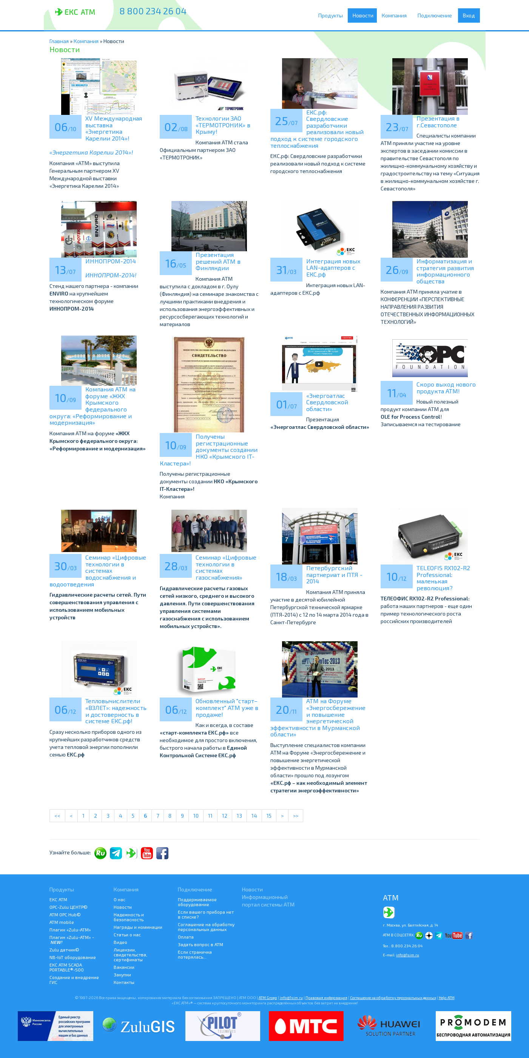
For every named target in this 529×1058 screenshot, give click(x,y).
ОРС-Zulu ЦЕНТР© (68, 907)
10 (196, 815)
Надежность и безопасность (129, 917)
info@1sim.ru (407, 955)
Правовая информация (326, 997)
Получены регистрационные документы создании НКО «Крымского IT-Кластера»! (209, 449)
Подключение (437, 15)
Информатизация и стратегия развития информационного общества (445, 271)
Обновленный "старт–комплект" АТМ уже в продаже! (227, 707)
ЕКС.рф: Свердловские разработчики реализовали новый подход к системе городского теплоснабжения (317, 128)
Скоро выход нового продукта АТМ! (446, 387)
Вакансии (124, 967)
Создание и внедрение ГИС (74, 979)
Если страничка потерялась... (195, 954)
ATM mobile (61, 922)
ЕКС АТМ (58, 899)
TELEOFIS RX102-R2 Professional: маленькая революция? (443, 577)
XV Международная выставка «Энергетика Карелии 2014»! (113, 128)
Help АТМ (447, 997)
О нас (119, 899)
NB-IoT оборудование (72, 957)
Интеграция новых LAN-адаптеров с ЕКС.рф (333, 267)
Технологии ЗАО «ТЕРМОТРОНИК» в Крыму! (223, 124)
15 (269, 815)
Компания (397, 15)
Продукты (332, 15)
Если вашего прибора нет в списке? (206, 914)
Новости (364, 15)
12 (224, 815)
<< (57, 815)
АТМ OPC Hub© (65, 914)
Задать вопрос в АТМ (200, 944)
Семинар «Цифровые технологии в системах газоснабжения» (226, 567)
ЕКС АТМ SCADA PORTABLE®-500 (66, 967)
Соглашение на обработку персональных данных (206, 927)
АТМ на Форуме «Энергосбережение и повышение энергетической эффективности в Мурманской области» (318, 717)
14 (254, 815)
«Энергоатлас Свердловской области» (327, 402)
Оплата (186, 936)
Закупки (122, 974)
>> (295, 815)
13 (239, 815)
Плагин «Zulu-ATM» (70, 929)
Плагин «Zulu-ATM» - (71, 939)
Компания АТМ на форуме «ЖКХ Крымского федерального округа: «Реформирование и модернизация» (92, 405)
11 (210, 815)
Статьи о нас (127, 934)
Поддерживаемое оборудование (197, 902)
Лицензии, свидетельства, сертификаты (130, 954)
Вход (469, 15)
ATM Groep (268, 997)
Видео (120, 942)
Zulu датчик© (64, 949)
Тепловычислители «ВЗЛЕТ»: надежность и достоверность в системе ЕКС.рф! (116, 710)
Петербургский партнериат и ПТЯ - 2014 (334, 574)
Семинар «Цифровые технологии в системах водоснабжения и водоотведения (97, 570)
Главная (59, 41)
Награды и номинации (138, 927)
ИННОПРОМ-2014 (110, 260)
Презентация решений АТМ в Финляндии (218, 261)
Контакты (124, 982)
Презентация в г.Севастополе (438, 121)
